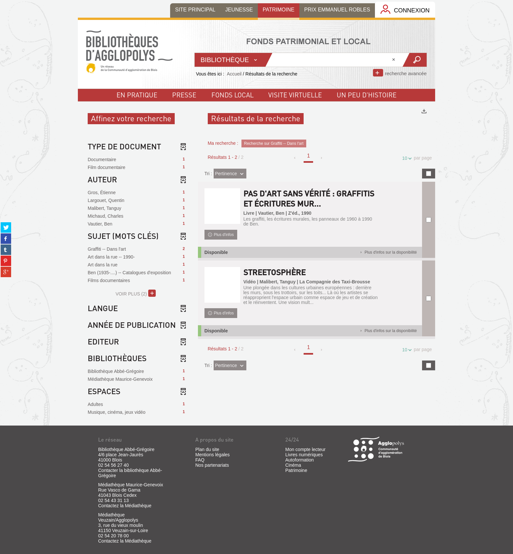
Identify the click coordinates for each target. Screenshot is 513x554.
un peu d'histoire (367, 95)
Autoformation (299, 459)
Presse (184, 95)
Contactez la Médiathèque (124, 505)
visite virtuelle (295, 95)
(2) (135, 293)
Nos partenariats (212, 465)
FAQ (199, 459)
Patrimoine (296, 470)
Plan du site (207, 449)
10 (405, 158)
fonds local (232, 95)
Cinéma (293, 465)
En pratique (136, 95)
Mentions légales (212, 454)
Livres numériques (304, 454)
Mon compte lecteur (305, 449)
